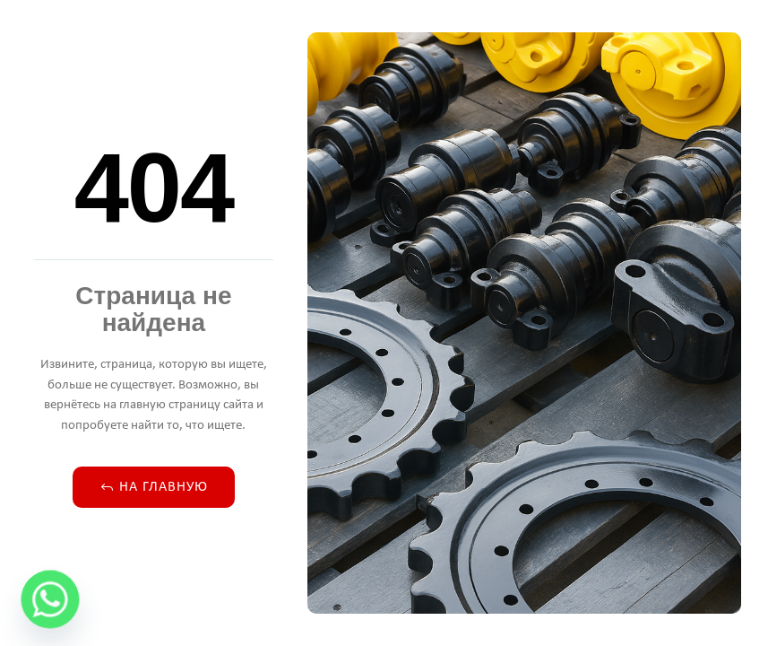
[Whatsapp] (50, 599)
